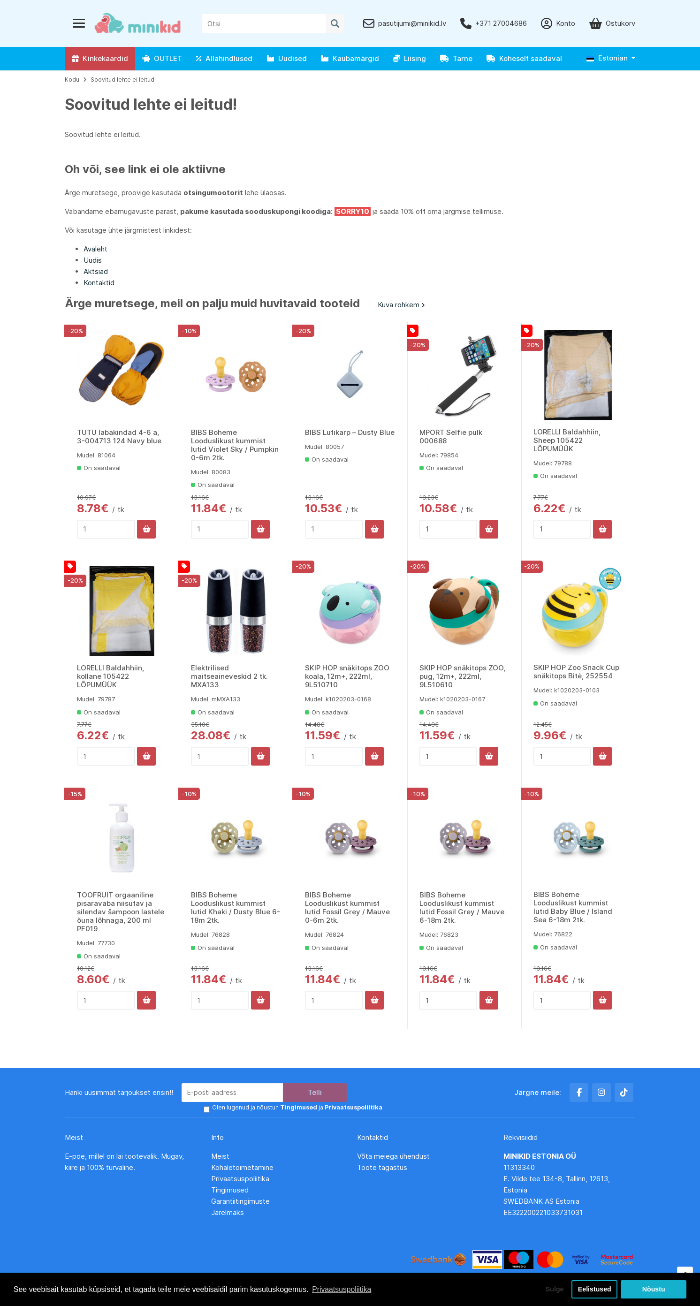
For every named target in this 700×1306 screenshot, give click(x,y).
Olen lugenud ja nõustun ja (296, 1107)
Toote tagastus (382, 1167)
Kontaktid (99, 282)
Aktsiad (96, 271)
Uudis (93, 260)
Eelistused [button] (594, 1289)
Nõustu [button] (653, 1289)
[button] (610, 58)
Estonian (607, 57)
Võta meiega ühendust (394, 1156)
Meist (220, 1156)
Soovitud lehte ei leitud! (123, 79)
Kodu (72, 79)
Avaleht (95, 248)
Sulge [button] (553, 1289)
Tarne (456, 58)
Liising (409, 58)
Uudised (286, 58)
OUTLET (162, 58)
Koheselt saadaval (524, 58)
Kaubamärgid (350, 58)
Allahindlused (224, 58)
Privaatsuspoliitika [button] (342, 1289)
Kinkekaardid (100, 58)
